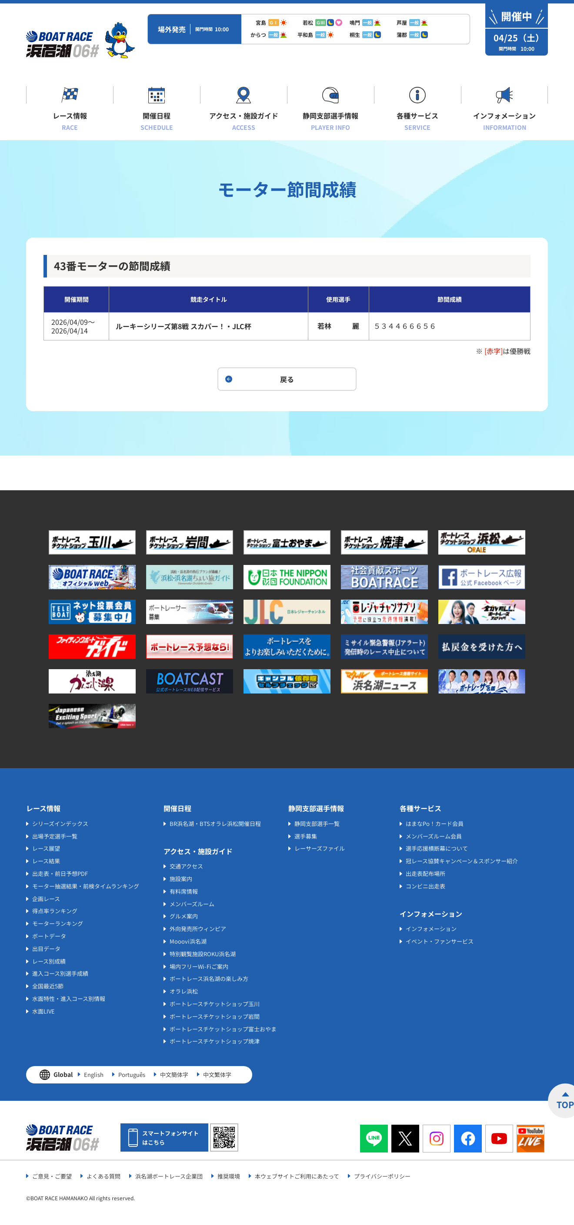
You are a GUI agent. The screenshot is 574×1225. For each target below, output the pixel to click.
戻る (287, 379)
